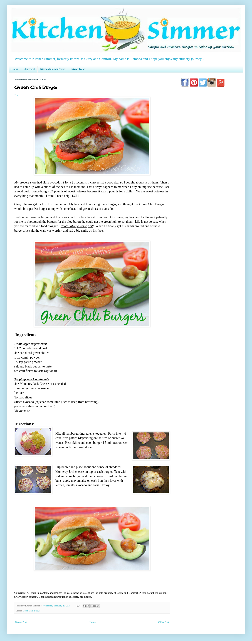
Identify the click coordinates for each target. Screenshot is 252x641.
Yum (16, 95)
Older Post (163, 622)
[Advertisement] (209, 191)
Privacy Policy (78, 69)
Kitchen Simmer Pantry (52, 69)
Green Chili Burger (31, 610)
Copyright (29, 69)
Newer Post (21, 622)
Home (14, 69)
